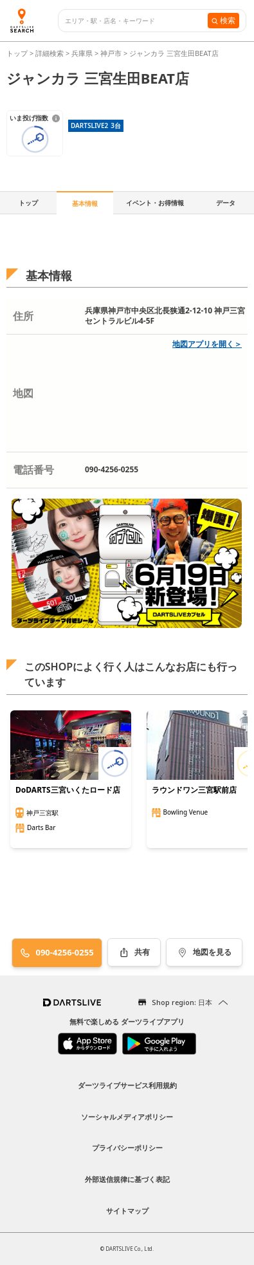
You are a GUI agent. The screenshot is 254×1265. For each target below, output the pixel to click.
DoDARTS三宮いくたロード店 (67, 790)
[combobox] (136, 20)
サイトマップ (127, 1210)
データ (225, 202)
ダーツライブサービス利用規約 (127, 1085)
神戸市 (111, 53)
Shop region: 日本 (182, 1002)
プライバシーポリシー (127, 1147)
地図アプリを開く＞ (207, 343)
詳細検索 (50, 53)
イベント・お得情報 (155, 202)
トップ (18, 53)
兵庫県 (82, 53)
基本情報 (85, 203)
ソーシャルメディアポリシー (127, 1117)
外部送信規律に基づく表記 (127, 1179)
